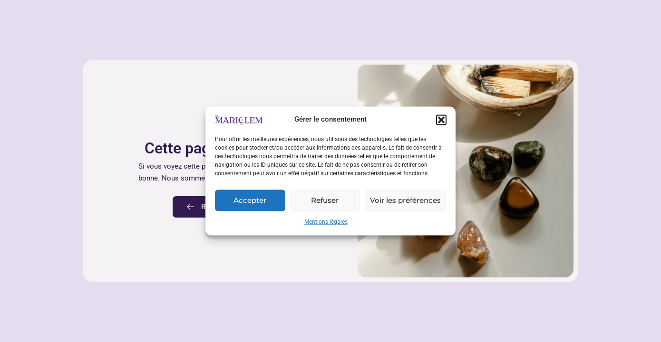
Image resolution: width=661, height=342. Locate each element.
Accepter (249, 200)
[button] (441, 119)
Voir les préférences (405, 200)
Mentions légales (326, 222)
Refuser (325, 200)
